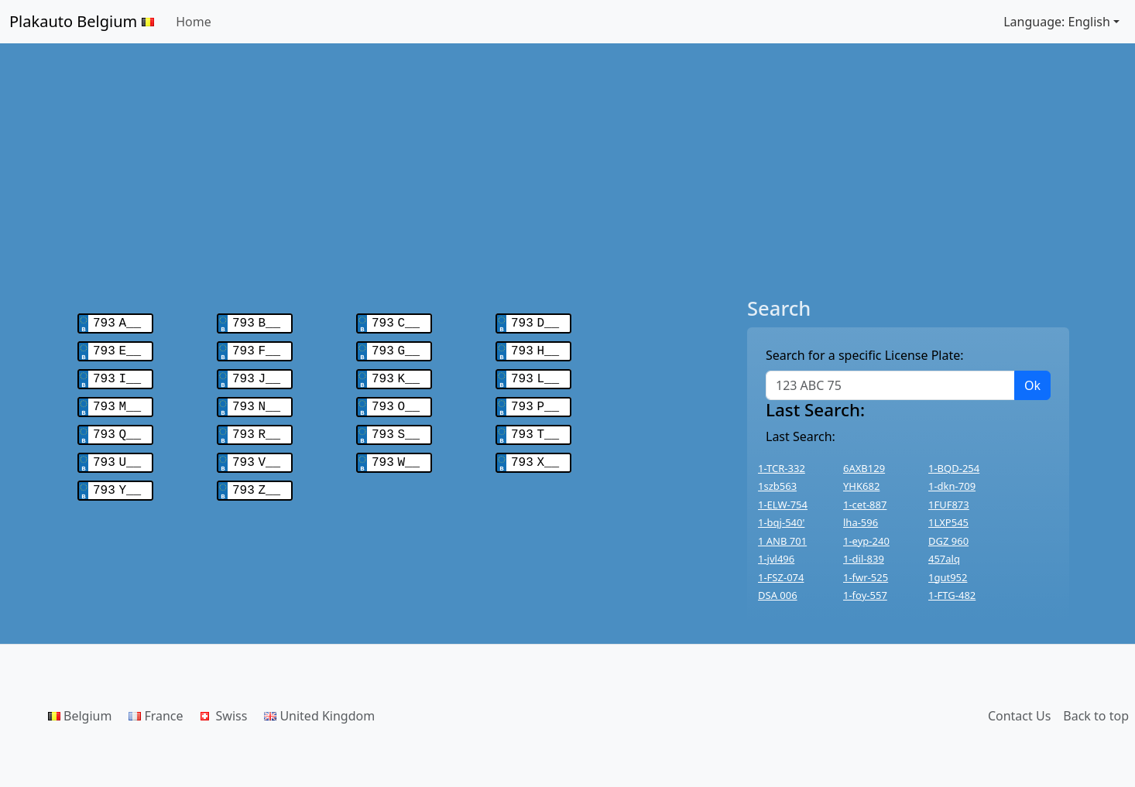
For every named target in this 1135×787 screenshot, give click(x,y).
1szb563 (777, 486)
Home (193, 21)
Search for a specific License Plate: (865, 355)
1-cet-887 (864, 505)
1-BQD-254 (953, 468)
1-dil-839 (863, 559)
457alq (944, 559)
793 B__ (256, 321)
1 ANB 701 (782, 541)
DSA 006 (777, 595)
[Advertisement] (567, 170)
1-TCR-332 (781, 468)
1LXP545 (948, 522)
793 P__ (535, 400)
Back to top (1096, 715)
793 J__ (256, 374)
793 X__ (535, 453)
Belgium (79, 715)
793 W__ (396, 453)
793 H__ (535, 348)
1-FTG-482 (952, 595)
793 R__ (256, 427)
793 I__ (117, 374)
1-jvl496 (776, 559)
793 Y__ (117, 479)
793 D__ (535, 321)
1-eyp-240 (866, 541)
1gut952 (947, 577)
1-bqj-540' (781, 522)
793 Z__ (256, 479)
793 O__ (396, 400)
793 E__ (117, 348)
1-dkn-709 (952, 486)
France (156, 715)
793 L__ (535, 374)
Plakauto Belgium (81, 21)
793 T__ (535, 427)
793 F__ (256, 348)
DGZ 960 (948, 541)
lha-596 (860, 522)
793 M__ (117, 400)
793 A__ (117, 321)
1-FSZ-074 (781, 577)
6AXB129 (864, 468)
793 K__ (396, 374)
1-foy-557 (865, 595)
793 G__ (396, 348)
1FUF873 (948, 505)
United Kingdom (319, 715)
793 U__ (117, 453)
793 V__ (256, 453)
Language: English (1056, 21)
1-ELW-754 (783, 505)
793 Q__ (117, 427)
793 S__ (396, 427)
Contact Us (1019, 715)
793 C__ (396, 321)
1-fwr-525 (865, 577)
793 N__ (256, 400)
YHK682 (861, 486)
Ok (1032, 385)
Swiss (224, 715)
